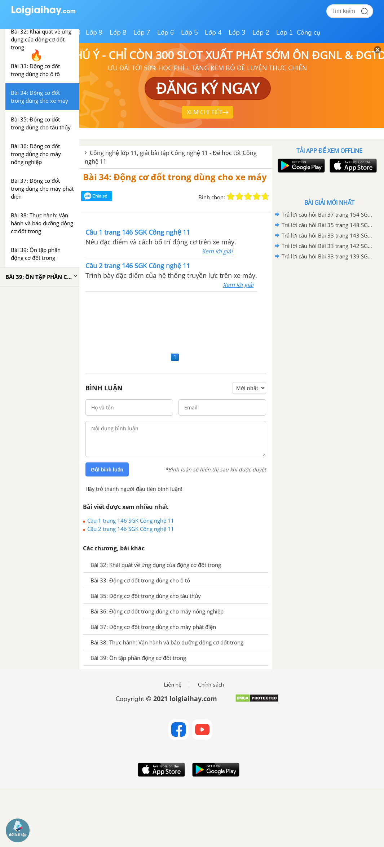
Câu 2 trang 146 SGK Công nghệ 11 (130, 528)
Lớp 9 (94, 32)
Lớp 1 (284, 32)
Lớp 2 (260, 32)
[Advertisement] (175, 321)
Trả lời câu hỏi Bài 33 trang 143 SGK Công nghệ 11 (328, 235)
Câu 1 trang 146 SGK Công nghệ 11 (130, 520)
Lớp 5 (189, 32)
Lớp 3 (237, 32)
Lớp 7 (141, 32)
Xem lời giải (217, 251)
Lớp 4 (213, 32)
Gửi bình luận (107, 470)
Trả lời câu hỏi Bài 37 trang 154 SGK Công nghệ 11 (328, 214)
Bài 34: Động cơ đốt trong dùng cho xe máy (175, 177)
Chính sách (211, 685)
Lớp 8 (118, 32)
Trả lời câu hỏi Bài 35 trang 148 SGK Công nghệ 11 (328, 225)
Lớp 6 (165, 32)
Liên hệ (173, 685)
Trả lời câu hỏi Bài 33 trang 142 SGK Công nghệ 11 (328, 245)
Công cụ (308, 32)
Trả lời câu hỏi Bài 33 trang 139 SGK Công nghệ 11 (328, 256)
